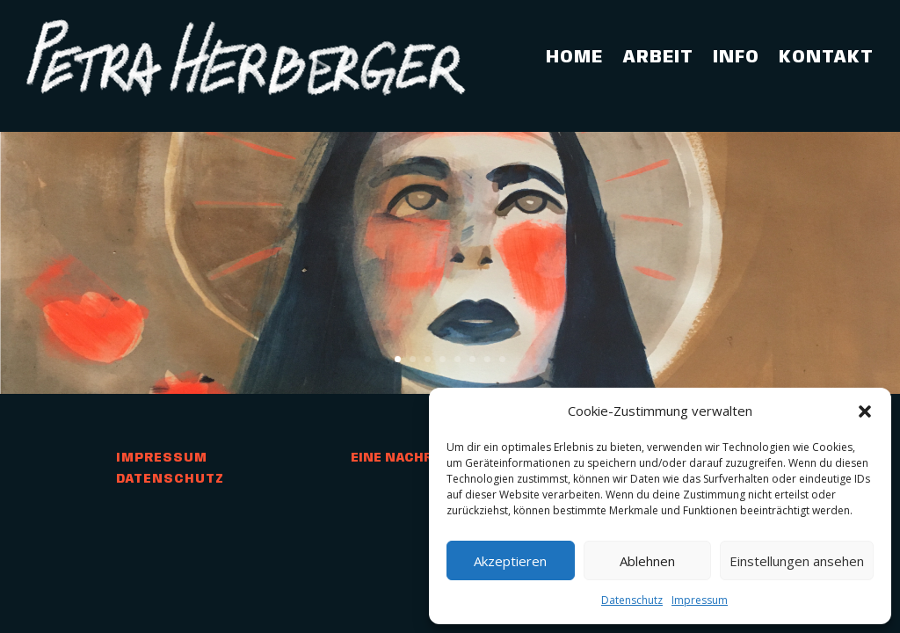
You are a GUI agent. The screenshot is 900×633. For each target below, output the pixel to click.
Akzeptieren (510, 561)
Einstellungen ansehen (796, 561)
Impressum (699, 600)
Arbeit (657, 57)
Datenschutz (632, 600)
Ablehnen (647, 561)
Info (736, 57)
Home (574, 57)
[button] (865, 411)
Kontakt (826, 57)
